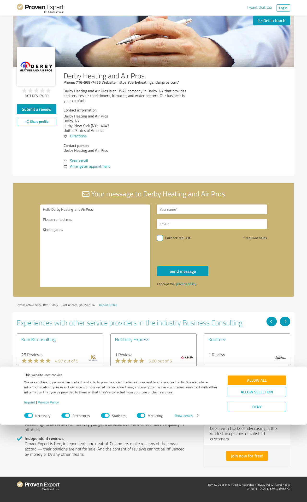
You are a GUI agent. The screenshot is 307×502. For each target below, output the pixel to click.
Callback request (177, 237)
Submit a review (37, 109)
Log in (283, 8)
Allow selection (257, 469)
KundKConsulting (38, 339)
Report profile (108, 305)
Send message (183, 271)
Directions (78, 136)
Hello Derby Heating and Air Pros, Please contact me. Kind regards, (95, 245)
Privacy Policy (48, 479)
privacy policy (186, 283)
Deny (257, 484)
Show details (183, 493)
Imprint (29, 479)
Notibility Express (132, 339)
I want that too (259, 7)
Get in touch (271, 20)
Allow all (257, 457)
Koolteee (217, 339)
